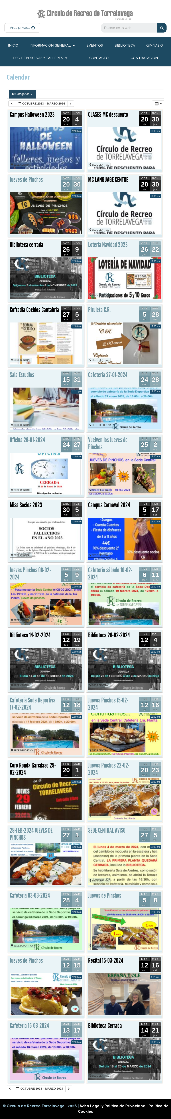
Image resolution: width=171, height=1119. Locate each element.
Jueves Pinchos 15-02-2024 (108, 703)
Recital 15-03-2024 (105, 961)
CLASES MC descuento (108, 115)
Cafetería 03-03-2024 (30, 895)
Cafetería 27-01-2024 (107, 375)
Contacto (99, 58)
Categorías (22, 94)
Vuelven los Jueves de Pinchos (108, 443)
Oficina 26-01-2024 (27, 440)
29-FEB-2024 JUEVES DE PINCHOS (31, 834)
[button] (22, 28)
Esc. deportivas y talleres (40, 58)
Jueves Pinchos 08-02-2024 (30, 573)
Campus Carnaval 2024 (109, 505)
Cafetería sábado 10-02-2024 (110, 573)
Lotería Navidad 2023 (108, 245)
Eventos (94, 45)
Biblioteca (124, 45)
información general (52, 45)
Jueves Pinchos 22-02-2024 (109, 768)
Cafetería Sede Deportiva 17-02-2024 (32, 703)
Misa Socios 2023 (26, 505)
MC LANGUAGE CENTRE (108, 180)
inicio (13, 45)
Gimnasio (154, 45)
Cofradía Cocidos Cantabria (34, 310)
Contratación (144, 58)
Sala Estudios (22, 375)
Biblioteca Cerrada (105, 1026)
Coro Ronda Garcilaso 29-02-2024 (33, 768)
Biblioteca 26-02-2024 (109, 635)
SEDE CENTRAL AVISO (107, 830)
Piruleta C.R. (99, 310)
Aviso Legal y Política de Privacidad (113, 1106)
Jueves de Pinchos (26, 180)
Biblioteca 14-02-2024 (30, 635)
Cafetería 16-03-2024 (29, 1026)
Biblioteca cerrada (26, 245)
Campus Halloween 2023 (32, 115)
